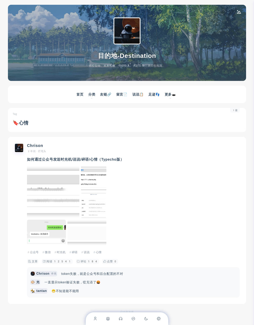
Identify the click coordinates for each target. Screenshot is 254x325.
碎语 (75, 252)
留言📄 (122, 94)
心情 (99, 252)
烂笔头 (42, 151)
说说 (87, 252)
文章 (33, 261)
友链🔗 (105, 94)
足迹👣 (154, 94)
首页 (80, 94)
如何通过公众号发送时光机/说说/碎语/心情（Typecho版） (75, 159)
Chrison (35, 145)
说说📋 (138, 94)
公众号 (34, 252)
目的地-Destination (127, 55)
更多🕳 (170, 94)
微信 (48, 252)
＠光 (54, 273)
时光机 (61, 252)
